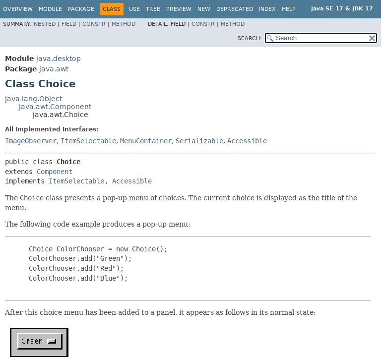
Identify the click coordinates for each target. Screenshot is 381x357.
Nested (45, 24)
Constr (94, 24)
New (203, 9)
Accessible (247, 141)
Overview (18, 9)
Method (123, 24)
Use (134, 9)
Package (81, 9)
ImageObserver (31, 141)
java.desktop (58, 58)
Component (54, 172)
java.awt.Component (55, 107)
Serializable (199, 141)
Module (50, 9)
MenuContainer (146, 141)
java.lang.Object (33, 99)
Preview (178, 9)
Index (267, 9)
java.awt (53, 69)
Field (69, 24)
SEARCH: (250, 38)
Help (289, 9)
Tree (153, 9)
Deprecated (234, 9)
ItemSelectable (88, 141)
